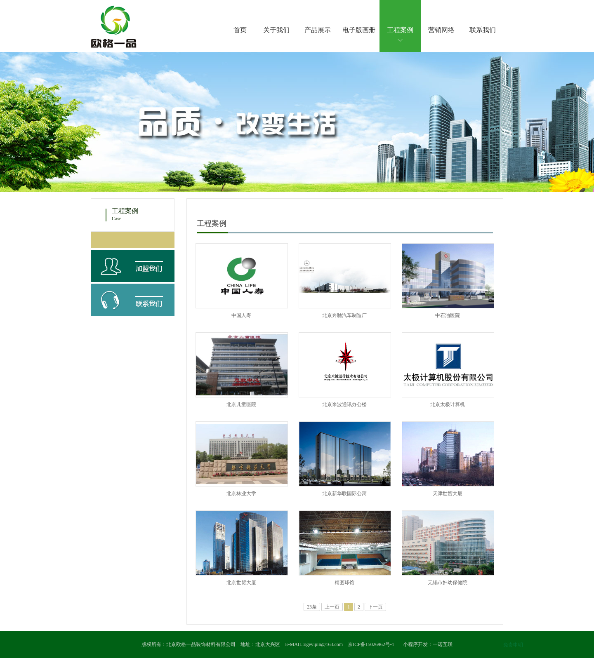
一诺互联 (443, 644)
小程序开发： (418, 644)
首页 (240, 29)
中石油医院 (447, 315)
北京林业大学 (241, 493)
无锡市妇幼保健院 (447, 582)
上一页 (332, 607)
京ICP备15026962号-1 (371, 644)
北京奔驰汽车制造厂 (344, 315)
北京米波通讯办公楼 (344, 404)
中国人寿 (241, 315)
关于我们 (276, 29)
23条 (312, 607)
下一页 (375, 607)
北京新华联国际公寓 (344, 493)
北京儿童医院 (241, 404)
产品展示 (317, 29)
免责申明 (513, 645)
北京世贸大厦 (241, 582)
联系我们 (482, 29)
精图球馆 (344, 582)
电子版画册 (358, 29)
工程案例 (400, 29)
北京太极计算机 (447, 404)
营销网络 (441, 29)
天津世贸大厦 (447, 493)
